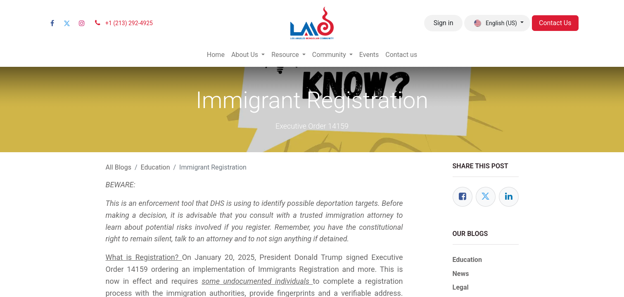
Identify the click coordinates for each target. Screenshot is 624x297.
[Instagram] (81, 23)
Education (155, 167)
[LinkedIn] (509, 197)
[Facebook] (52, 23)
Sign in (443, 23)
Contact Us (555, 23)
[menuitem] (216, 55)
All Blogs (118, 167)
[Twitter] (67, 23)
